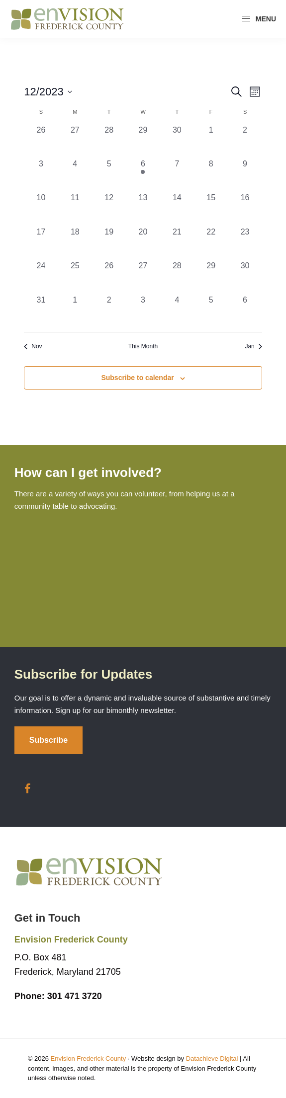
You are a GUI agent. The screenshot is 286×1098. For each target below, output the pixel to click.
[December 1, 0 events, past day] (211, 141)
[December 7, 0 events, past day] (177, 175)
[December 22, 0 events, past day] (211, 243)
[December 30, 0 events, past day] (245, 277)
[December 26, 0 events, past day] (109, 277)
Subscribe (48, 740)
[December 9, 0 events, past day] (245, 175)
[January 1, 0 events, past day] (75, 311)
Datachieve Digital (212, 1058)
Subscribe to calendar (137, 378)
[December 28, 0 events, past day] (177, 277)
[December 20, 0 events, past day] (143, 243)
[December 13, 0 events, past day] (143, 209)
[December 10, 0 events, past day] (41, 209)
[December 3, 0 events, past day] (41, 175)
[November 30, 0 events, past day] (177, 141)
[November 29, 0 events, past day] (143, 141)
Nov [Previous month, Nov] (33, 346)
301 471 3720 (58, 996)
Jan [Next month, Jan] (253, 346)
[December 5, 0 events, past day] (109, 175)
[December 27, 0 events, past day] (143, 277)
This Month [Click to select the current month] (143, 346)
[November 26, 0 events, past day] (41, 141)
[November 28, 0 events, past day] (109, 141)
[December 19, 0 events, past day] (109, 243)
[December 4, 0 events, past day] (75, 175)
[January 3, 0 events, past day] (143, 311)
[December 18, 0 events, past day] (75, 243)
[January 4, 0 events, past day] (177, 311)
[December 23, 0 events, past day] (245, 243)
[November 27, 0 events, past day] (75, 141)
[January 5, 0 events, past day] (211, 311)
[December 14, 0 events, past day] (177, 209)
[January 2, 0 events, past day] (109, 311)
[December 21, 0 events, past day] (177, 243)
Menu (258, 19)
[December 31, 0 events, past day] (41, 311)
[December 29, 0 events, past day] (211, 277)
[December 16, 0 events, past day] (245, 209)
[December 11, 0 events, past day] (75, 209)
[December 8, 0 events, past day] (211, 175)
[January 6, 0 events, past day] (245, 311)
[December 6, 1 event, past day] (143, 175)
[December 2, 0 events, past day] (245, 141)
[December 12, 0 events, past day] (109, 209)
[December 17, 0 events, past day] (41, 243)
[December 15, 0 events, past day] (211, 209)
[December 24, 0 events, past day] (41, 277)
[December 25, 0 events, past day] (75, 277)
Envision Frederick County (88, 1058)
